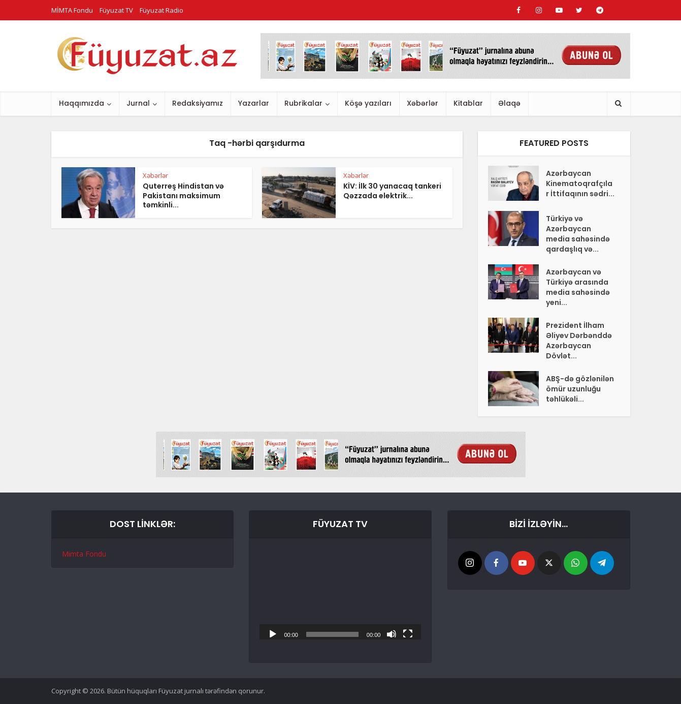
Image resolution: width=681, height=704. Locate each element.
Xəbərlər (422, 103)
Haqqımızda (81, 103)
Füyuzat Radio (161, 10)
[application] (340, 593)
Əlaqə (509, 103)
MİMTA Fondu (72, 10)
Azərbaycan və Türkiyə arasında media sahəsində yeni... (578, 287)
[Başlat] (273, 633)
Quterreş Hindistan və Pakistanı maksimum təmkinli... (183, 195)
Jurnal (138, 103)
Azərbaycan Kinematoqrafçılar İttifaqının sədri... (580, 183)
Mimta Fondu (84, 554)
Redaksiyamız (197, 103)
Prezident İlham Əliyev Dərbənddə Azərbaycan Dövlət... (579, 340)
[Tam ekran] (408, 633)
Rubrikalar (303, 103)
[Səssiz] (391, 633)
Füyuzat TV (116, 10)
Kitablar (468, 103)
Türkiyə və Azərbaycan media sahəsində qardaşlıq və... (578, 233)
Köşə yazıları (368, 103)
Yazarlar (253, 103)
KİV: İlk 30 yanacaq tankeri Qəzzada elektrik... (392, 191)
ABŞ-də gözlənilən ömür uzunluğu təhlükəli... (580, 389)
